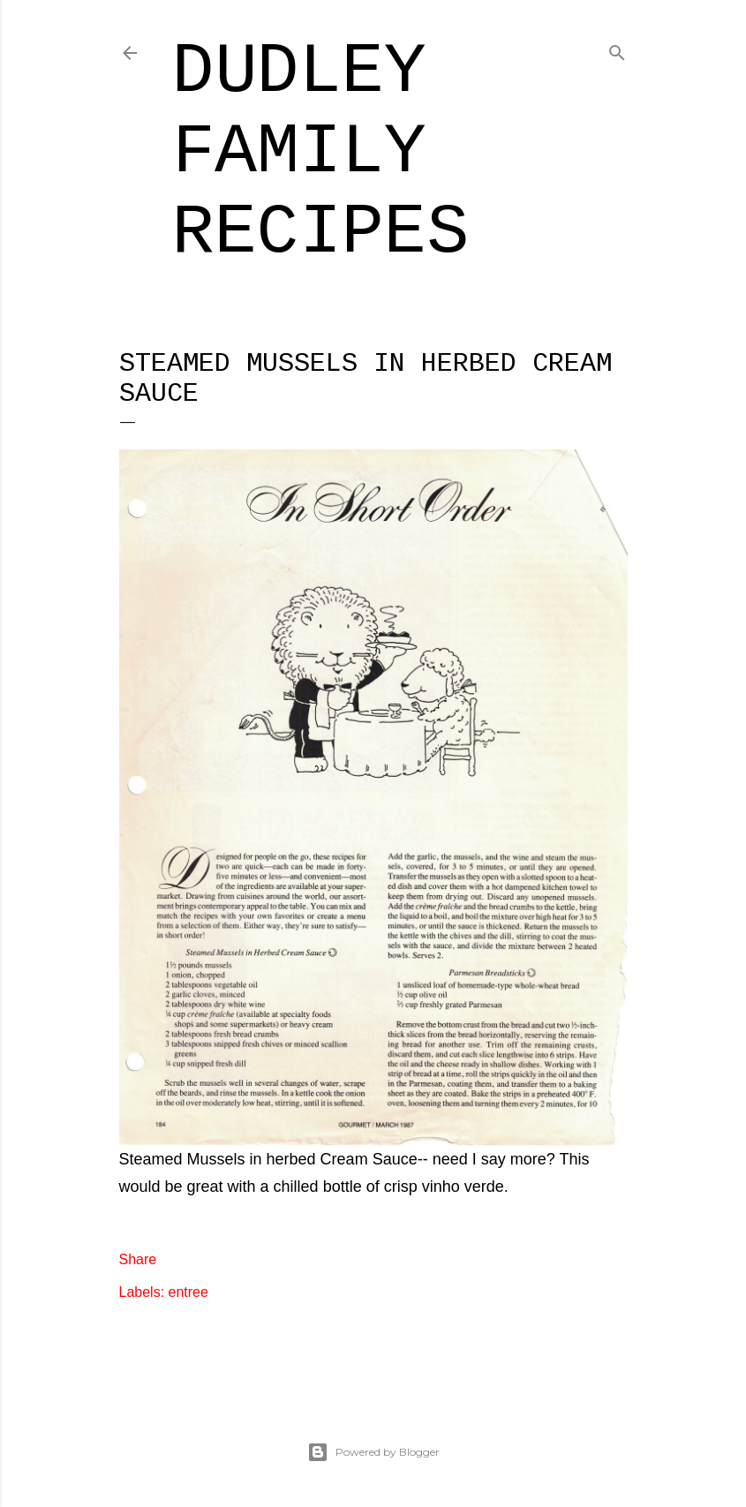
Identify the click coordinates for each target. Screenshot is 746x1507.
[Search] (617, 50)
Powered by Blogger (373, 1452)
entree (188, 1292)
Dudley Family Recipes (320, 152)
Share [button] (138, 1259)
